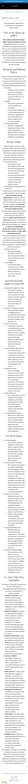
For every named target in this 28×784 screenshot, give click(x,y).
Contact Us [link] (14, 778)
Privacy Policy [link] (14, 780)
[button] (3, 6)
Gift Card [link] (14, 777)
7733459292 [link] (14, 6)
